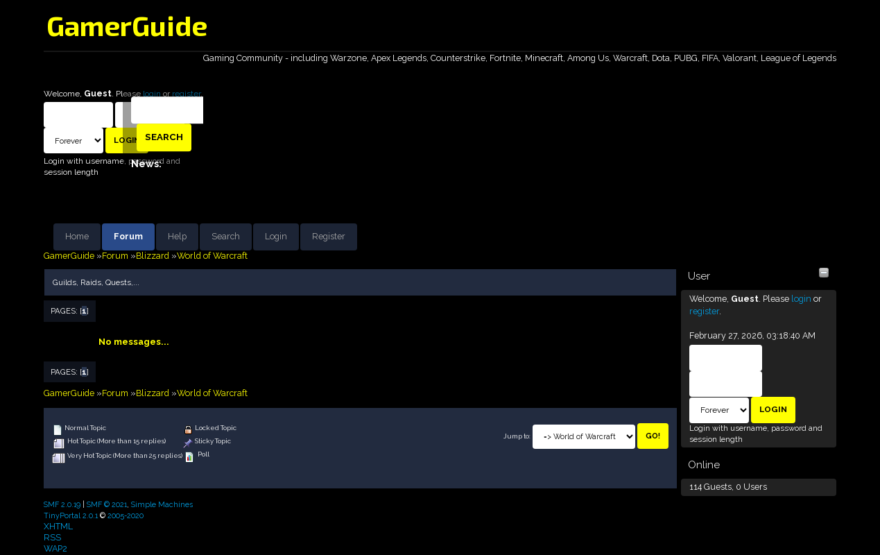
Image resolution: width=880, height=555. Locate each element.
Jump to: (516, 436)
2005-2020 (125, 515)
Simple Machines (162, 504)
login (801, 298)
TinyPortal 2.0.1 (71, 515)
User (699, 276)
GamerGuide (126, 25)
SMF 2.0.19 (62, 504)
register (704, 311)
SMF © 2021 (107, 504)
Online (704, 465)
